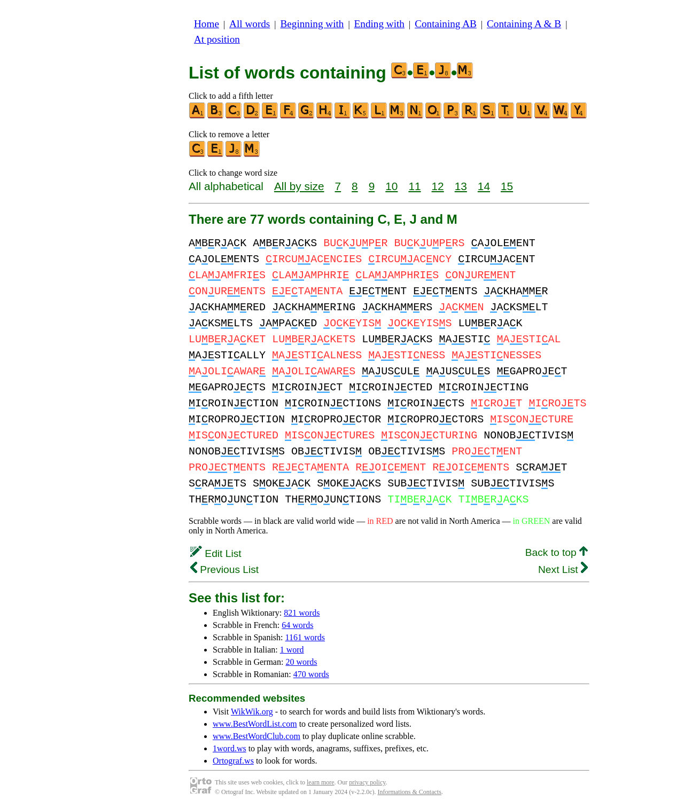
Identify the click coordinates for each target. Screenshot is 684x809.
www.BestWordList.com (255, 723)
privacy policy (367, 782)
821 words (302, 612)
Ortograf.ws (233, 760)
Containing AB (446, 23)
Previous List (224, 569)
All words (249, 23)
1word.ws (229, 748)
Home (206, 23)
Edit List (216, 553)
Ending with (379, 23)
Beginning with (312, 23)
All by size (299, 186)
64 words (297, 625)
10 (391, 186)
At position (217, 39)
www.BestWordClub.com (256, 736)
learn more (321, 782)
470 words (311, 674)
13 (461, 186)
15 (507, 186)
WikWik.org (252, 711)
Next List (563, 569)
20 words (301, 661)
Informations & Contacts (409, 792)
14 (484, 186)
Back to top (556, 552)
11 (414, 186)
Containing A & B (524, 23)
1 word (292, 649)
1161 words (305, 637)
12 (438, 186)
